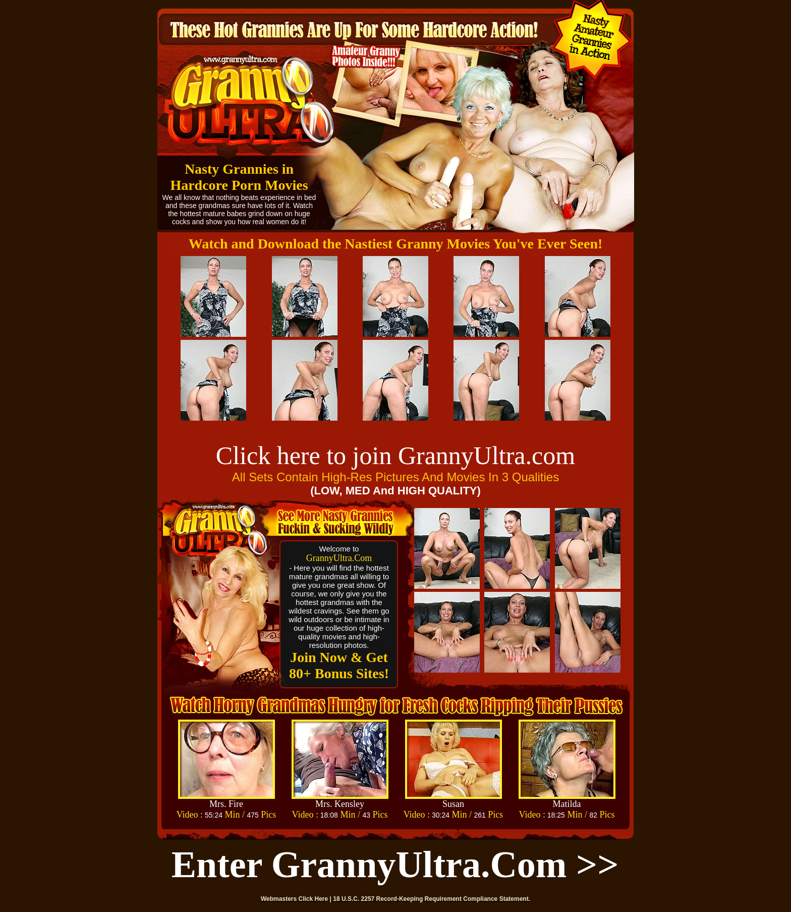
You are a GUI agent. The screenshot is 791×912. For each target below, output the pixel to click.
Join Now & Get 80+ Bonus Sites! (339, 665)
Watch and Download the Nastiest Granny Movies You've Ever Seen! (396, 243)
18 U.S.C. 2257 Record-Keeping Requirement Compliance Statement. (431, 898)
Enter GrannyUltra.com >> (395, 864)
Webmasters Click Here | (297, 898)
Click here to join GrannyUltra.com (395, 455)
